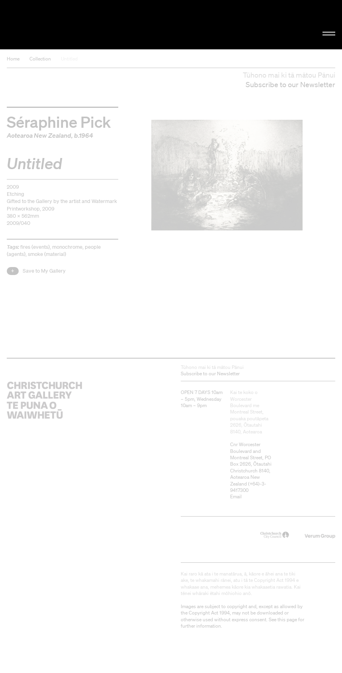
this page (287, 619)
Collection (40, 58)
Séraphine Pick (59, 121)
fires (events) (35, 247)
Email (236, 496)
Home (13, 58)
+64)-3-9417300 (248, 487)
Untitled (69, 58)
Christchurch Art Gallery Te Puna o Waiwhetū (58, 24)
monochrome (67, 247)
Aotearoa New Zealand (39, 135)
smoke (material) (47, 254)
